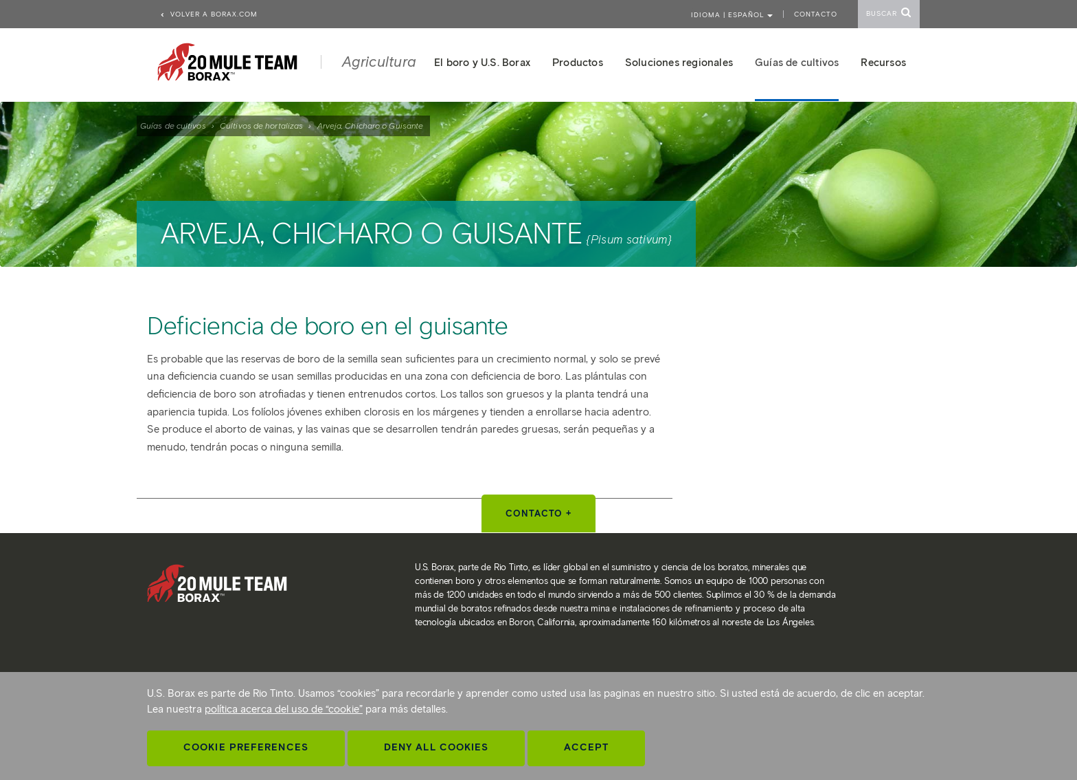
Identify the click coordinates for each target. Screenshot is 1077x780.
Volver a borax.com (208, 14)
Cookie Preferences (245, 747)
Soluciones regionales (679, 62)
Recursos (883, 62)
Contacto (815, 14)
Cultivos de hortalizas (261, 125)
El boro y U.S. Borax (482, 62)
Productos (577, 62)
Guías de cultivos (173, 125)
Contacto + (538, 513)
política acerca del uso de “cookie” (284, 709)
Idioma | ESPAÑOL (732, 14)
